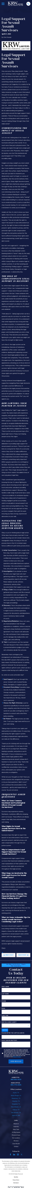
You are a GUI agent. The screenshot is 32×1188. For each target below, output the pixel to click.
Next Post (23, 955)
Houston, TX (16, 1101)
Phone (4, 1001)
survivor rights (6, 944)
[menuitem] (16, 1177)
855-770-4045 (16, 1085)
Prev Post (8, 955)
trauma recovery (17, 944)
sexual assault (25, 941)
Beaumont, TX (16, 1098)
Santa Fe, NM (16, 1115)
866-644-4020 (16, 1079)
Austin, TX (16, 1093)
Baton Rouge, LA (16, 1095)
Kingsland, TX (16, 1104)
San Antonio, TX (16, 1112)
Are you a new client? (9, 1022)
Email (3, 1008)
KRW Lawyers (6, 462)
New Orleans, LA (16, 1107)
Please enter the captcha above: (13, 1033)
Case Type (5, 1015)
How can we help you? (9, 1040)
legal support (15, 941)
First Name (5, 986)
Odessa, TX (16, 1110)
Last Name (5, 994)
